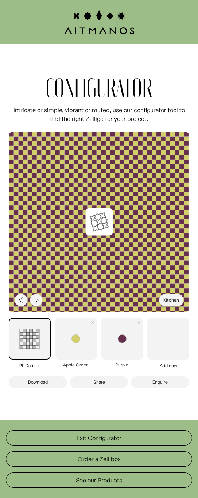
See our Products (99, 480)
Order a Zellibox (99, 459)
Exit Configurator (99, 438)
